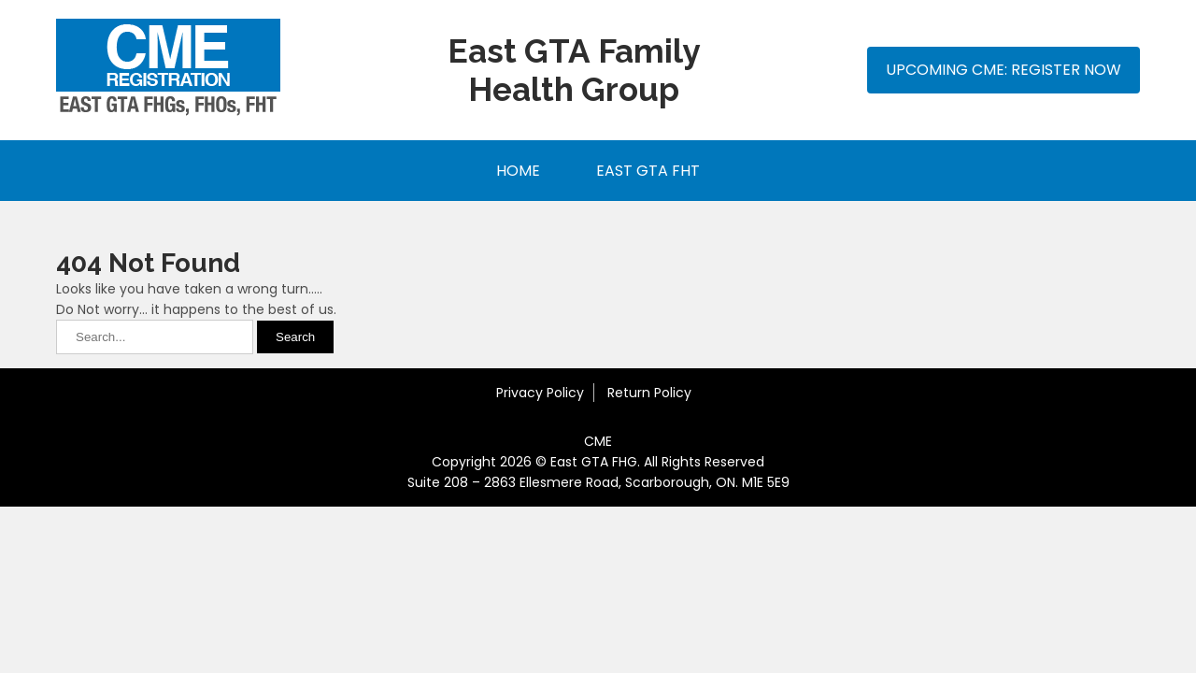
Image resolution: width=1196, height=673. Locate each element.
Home (518, 170)
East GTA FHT (648, 170)
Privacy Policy (540, 392)
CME (598, 441)
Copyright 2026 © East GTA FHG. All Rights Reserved (598, 461)
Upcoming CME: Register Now (1003, 69)
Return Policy (649, 392)
